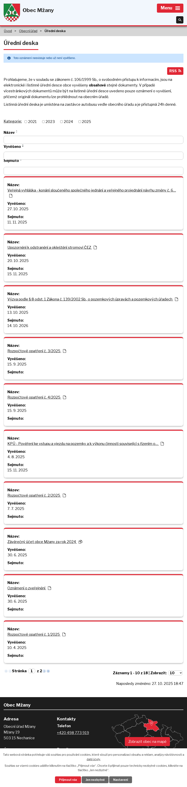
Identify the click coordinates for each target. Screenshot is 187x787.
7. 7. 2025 (15, 509)
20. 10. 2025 (18, 261)
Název (9, 133)
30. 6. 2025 (17, 555)
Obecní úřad (28, 31)
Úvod (8, 31)
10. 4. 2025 (16, 648)
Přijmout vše (68, 779)
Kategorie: (13, 122)
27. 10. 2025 (17, 209)
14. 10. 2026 (17, 326)
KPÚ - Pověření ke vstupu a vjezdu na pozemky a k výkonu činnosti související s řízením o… (85, 444)
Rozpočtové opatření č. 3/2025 (36, 351)
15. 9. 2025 (16, 365)
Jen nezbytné (95, 779)
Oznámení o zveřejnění (29, 588)
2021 (32, 122)
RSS (175, 71)
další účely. (94, 759)
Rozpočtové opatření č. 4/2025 (36, 398)
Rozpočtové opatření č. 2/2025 (36, 496)
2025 (86, 122)
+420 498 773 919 (73, 733)
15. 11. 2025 (17, 274)
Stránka (19, 671)
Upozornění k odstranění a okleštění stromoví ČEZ (52, 248)
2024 (68, 122)
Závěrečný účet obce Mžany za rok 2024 (44, 542)
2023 (50, 122)
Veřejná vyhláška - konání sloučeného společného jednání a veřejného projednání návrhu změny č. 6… (91, 193)
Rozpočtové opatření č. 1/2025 (36, 635)
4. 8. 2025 (16, 457)
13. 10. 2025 (17, 313)
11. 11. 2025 (17, 222)
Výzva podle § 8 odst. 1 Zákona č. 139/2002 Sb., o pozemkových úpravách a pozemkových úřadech (92, 300)
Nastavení (121, 779)
